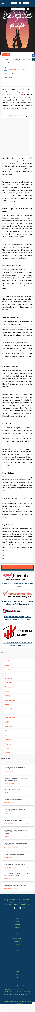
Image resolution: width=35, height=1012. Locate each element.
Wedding (7, 722)
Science (7, 752)
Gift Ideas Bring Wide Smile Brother (13, 790)
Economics (8, 748)
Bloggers (17, 958)
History (7, 661)
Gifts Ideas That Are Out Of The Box (13, 820)
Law (6, 735)
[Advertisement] (17, 137)
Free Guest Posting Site (26, 993)
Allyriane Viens (8, 772)
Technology (8, 678)
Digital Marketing (10, 717)
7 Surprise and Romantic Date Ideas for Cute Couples (14, 768)
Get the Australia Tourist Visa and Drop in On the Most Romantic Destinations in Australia (15, 832)
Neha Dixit (7, 836)
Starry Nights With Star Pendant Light (14, 854)
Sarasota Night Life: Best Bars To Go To (14, 864)
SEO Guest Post (28, 989)
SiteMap (17, 977)
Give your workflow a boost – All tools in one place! (17, 584)
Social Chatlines (9, 783)
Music (7, 731)
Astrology (8, 696)
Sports (7, 665)
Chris (5, 823)
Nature (7, 674)
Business (7, 704)
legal (17, 944)
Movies (7, 691)
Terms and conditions (17, 938)
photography (8, 682)
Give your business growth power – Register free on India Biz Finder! (17, 618)
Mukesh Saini (7, 878)
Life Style (6, 54)
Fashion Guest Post (20, 991)
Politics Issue (9, 687)
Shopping (8, 744)
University (8, 739)
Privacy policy (17, 941)
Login (17, 971)
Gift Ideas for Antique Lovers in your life (15, 885)
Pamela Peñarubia (14, 69)
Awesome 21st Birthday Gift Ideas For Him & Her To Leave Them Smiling (16, 874)
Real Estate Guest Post (9, 991)
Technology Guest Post (17, 989)
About (17, 918)
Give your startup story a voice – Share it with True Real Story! (17, 644)
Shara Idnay (7, 802)
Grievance (17, 924)
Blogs (17, 955)
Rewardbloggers (12, 1001)
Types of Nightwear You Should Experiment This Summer (15, 843)
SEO (6, 713)
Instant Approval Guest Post (12, 993)
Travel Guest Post (7, 989)
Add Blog (18, 961)
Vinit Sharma (7, 867)
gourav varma (8, 814)
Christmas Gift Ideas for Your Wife (13, 799)
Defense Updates (10, 700)
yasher (6, 793)
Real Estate (8, 726)
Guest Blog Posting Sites (8, 994)
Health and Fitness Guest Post (22, 994)
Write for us (17, 927)
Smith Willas (7, 888)
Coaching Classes (10, 709)
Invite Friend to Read (17, 567)
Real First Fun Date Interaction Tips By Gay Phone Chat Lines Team (15, 779)
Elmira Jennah (8, 848)
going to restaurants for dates (12, 94)
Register (17, 974)
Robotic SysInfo (19, 1003)
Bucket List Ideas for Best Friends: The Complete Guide (14, 810)
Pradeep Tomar (8, 857)
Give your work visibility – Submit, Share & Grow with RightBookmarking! (17, 602)
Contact (17, 921)
